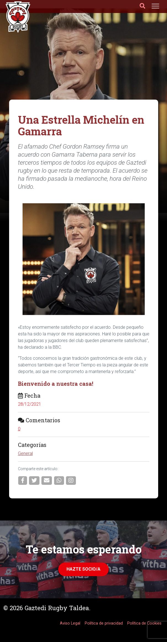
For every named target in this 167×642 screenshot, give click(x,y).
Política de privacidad (104, 623)
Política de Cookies (144, 623)
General (25, 453)
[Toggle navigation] (155, 6)
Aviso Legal (70, 623)
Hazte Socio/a (83, 569)
